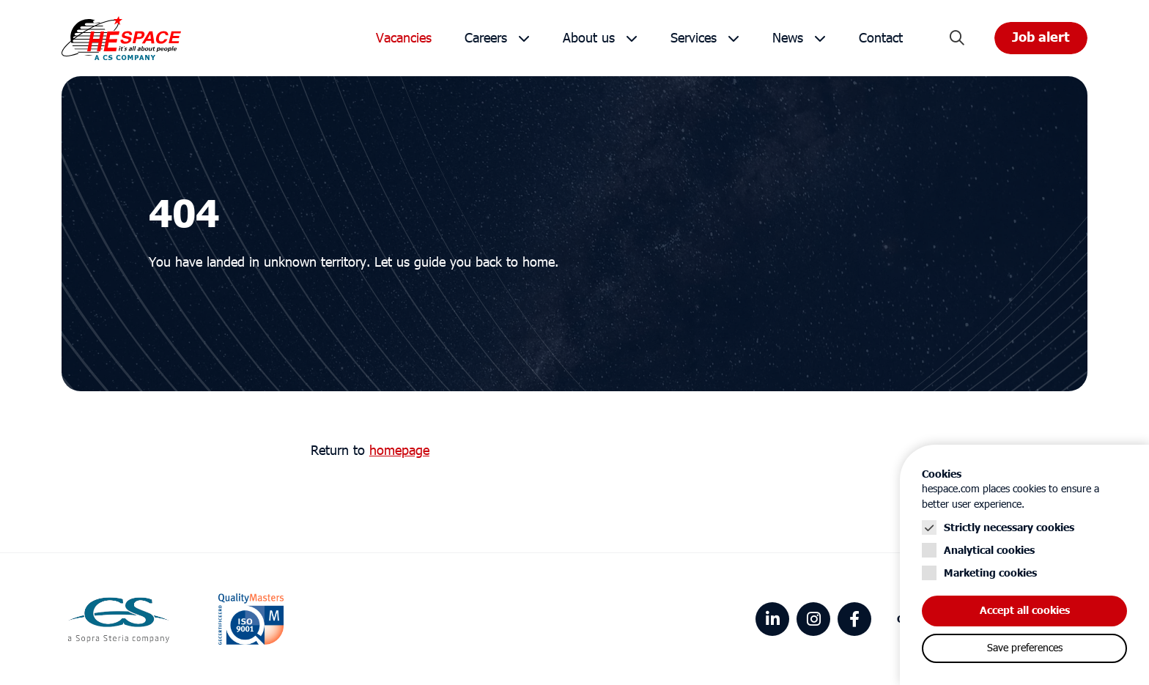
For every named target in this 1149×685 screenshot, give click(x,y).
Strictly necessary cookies (1009, 528)
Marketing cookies (990, 573)
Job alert (1040, 38)
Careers (486, 38)
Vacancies (404, 38)
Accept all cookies (1025, 610)
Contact (881, 38)
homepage (399, 451)
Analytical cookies (989, 550)
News (787, 38)
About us (589, 38)
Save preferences (1025, 648)
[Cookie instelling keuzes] (1024, 565)
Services (693, 38)
